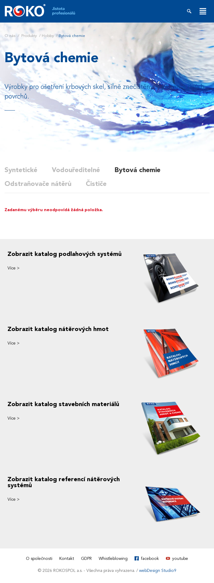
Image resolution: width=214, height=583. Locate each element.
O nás (10, 35)
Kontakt (66, 558)
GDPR (86, 558)
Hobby (48, 35)
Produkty (29, 35)
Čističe (96, 183)
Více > (14, 268)
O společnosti (39, 558)
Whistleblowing (113, 558)
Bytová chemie (137, 170)
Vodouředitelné (76, 170)
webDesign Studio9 (157, 570)
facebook (150, 558)
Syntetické (21, 170)
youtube (180, 558)
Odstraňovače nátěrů (38, 183)
